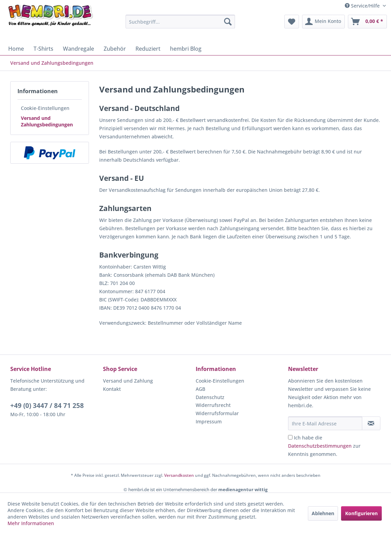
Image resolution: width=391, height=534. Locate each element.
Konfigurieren (361, 513)
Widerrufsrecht (213, 405)
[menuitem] (180, 21)
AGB (200, 389)
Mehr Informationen (31, 523)
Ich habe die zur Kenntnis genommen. (324, 445)
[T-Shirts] (43, 48)
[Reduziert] (148, 48)
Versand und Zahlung (128, 380)
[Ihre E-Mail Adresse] (325, 423)
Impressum (209, 421)
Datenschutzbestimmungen (320, 446)
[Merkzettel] (291, 21)
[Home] (16, 48)
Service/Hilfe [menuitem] (363, 5)
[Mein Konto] (323, 21)
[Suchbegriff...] (180, 21)
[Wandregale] (78, 48)
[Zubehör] (115, 48)
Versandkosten (179, 475)
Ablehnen (323, 513)
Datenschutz (210, 397)
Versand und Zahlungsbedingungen (47, 121)
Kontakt (112, 389)
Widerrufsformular (217, 413)
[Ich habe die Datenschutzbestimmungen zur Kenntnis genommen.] (290, 437)
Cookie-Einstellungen (45, 108)
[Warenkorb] (367, 21)
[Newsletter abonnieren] (371, 423)
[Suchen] (228, 21)
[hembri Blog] (185, 48)
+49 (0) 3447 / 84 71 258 (47, 405)
